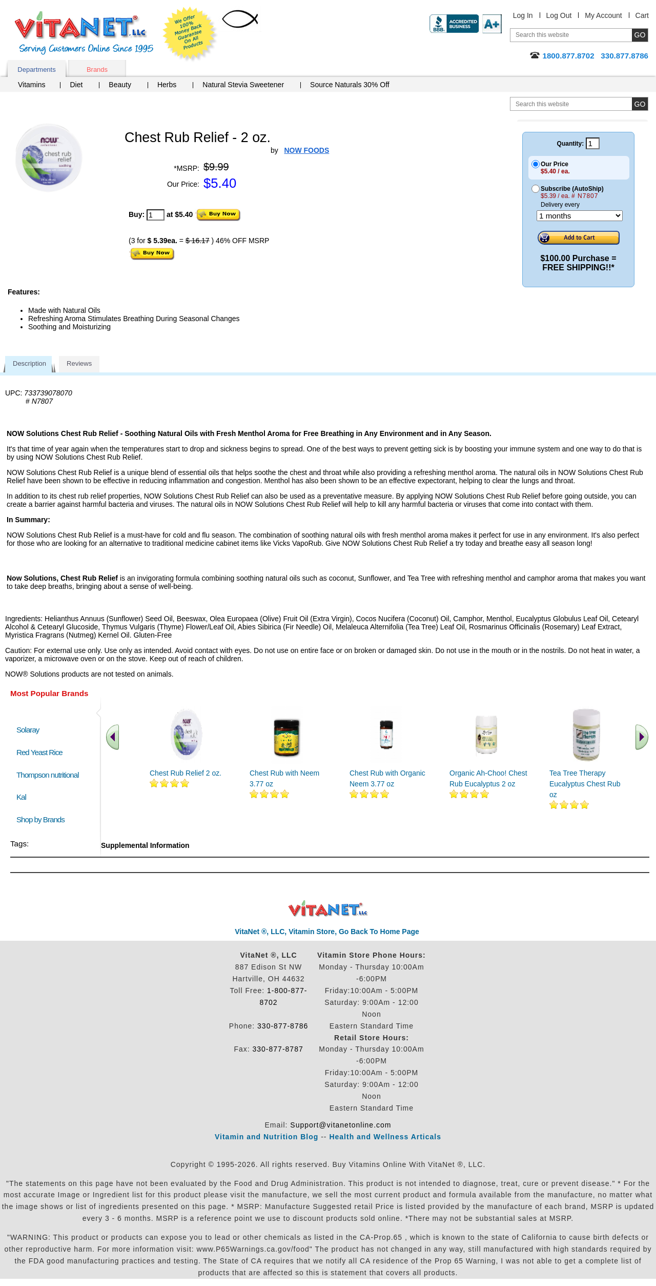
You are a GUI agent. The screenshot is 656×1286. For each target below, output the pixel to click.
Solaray (27, 729)
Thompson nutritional (47, 774)
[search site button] (640, 103)
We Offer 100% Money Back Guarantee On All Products (190, 34)
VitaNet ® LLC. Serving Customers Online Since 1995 (84, 33)
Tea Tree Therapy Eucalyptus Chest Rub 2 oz (587, 784)
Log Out (559, 15)
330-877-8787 (278, 1049)
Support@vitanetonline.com (340, 1125)
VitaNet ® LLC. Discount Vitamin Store (328, 908)
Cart (642, 15)
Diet (76, 85)
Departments (36, 69)
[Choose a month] (580, 215)
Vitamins (31, 85)
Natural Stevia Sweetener (243, 85)
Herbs (166, 85)
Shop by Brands (42, 819)
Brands (97, 69)
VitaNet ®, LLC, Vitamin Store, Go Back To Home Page (327, 931)
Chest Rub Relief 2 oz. (185, 773)
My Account (603, 15)
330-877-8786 (282, 1026)
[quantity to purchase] (156, 215)
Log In (523, 15)
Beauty (120, 85)
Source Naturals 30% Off (349, 85)
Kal (21, 797)
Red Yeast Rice (39, 752)
